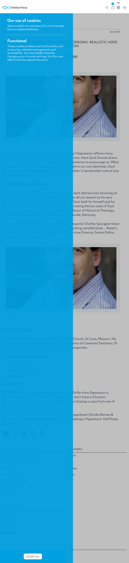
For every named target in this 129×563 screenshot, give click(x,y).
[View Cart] (112, 7)
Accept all (33, 556)
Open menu (124, 8)
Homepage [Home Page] (14, 7)
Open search (107, 7)
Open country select (118, 7)
